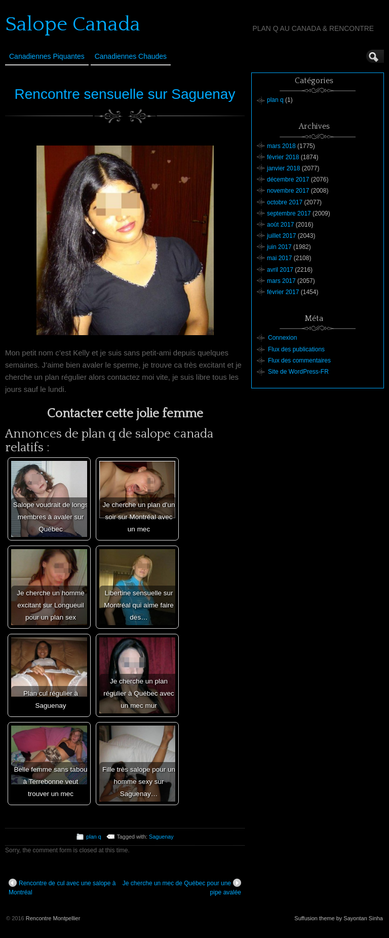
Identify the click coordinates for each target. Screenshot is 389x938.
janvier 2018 (283, 168)
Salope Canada (72, 24)
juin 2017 (279, 246)
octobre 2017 (284, 202)
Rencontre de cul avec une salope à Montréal (62, 887)
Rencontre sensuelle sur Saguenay (125, 94)
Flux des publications (296, 349)
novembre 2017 (288, 190)
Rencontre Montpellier (53, 918)
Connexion (282, 337)
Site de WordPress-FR (298, 371)
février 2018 (283, 157)
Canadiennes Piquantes (47, 56)
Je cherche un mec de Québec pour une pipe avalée (182, 887)
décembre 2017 (288, 179)
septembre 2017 (289, 213)
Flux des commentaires (299, 360)
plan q (93, 837)
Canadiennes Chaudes (131, 56)
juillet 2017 (281, 235)
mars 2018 (281, 146)
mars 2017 (281, 280)
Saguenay (161, 837)
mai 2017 (279, 258)
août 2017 (280, 224)
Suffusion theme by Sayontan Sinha (338, 918)
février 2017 (283, 292)
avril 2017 (280, 269)
